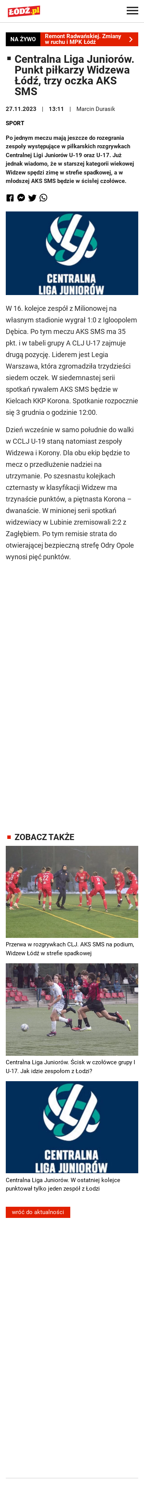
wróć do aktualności (38, 1212)
